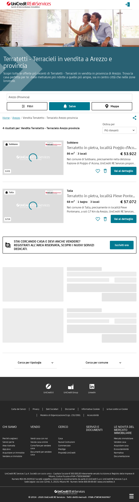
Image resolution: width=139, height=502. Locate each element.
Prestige (62, 449)
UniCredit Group (71, 392)
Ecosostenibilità (121, 449)
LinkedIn (92, 392)
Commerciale (64, 445)
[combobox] (119, 130)
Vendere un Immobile (12, 456)
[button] (134, 117)
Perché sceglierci (10, 438)
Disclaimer (70, 409)
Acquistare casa (121, 445)
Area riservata (9, 445)
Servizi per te (8, 442)
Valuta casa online (39, 442)
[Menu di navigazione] (131, 496)
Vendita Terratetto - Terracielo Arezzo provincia (50, 117)
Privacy (36, 409)
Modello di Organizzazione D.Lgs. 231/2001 (60, 415)
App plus (7, 449)
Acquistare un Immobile (13, 452)
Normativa (119, 452)
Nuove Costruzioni (66, 442)
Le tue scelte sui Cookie (117, 409)
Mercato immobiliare (123, 438)
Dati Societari (52, 409)
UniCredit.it (49, 392)
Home (6, 117)
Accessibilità (93, 415)
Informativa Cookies (91, 409)
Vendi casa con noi (39, 438)
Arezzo (16, 117)
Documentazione (122, 456)
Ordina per (109, 124)
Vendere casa (120, 442)
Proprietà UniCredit (66, 452)
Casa (60, 438)
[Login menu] (127, 4)
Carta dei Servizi (18, 409)
